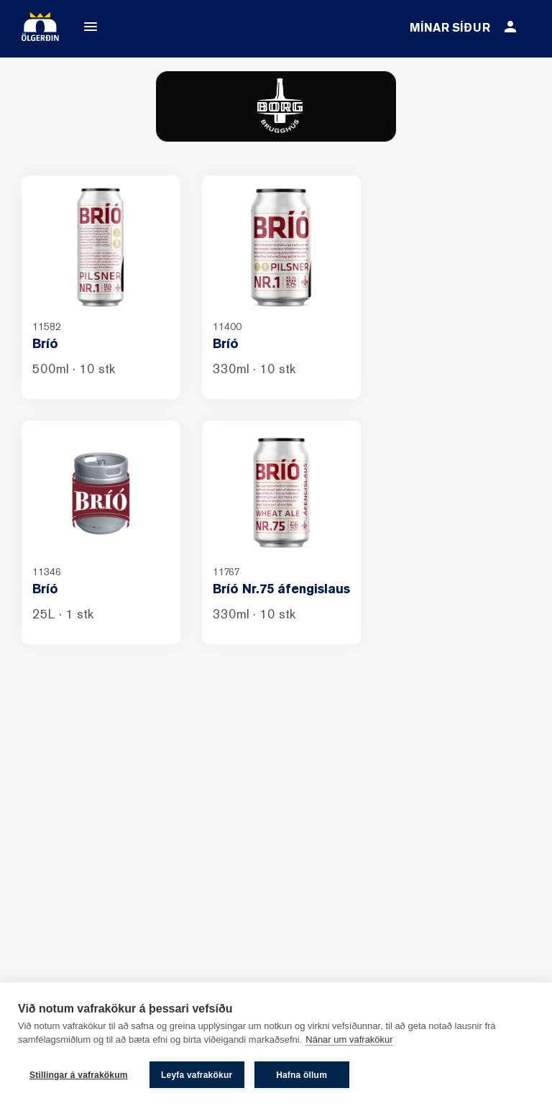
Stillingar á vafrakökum (78, 1075)
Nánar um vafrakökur (348, 1040)
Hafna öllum (301, 1075)
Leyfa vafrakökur (196, 1075)
